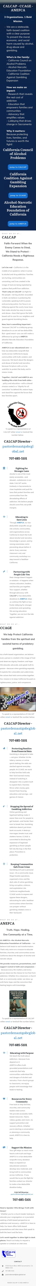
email (18, 432)
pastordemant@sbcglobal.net (15, 1274)
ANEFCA (20, 522)
